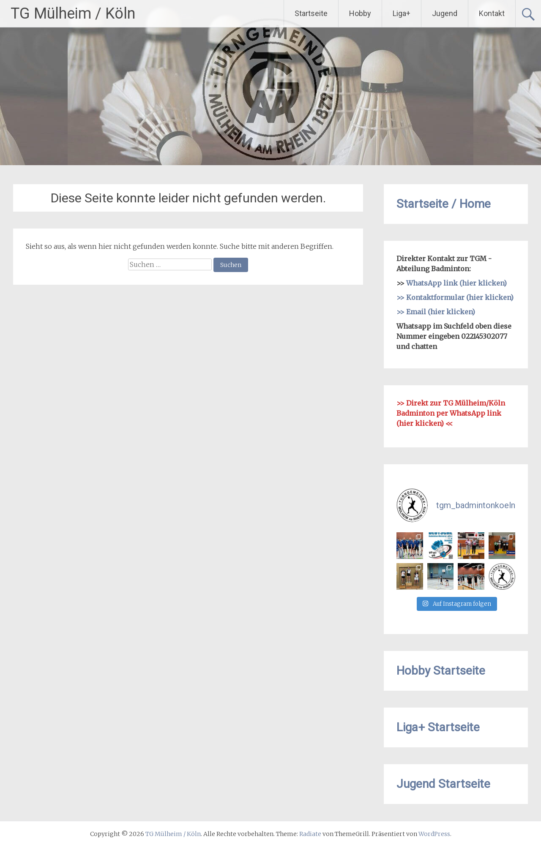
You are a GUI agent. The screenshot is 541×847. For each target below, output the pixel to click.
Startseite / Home (443, 204)
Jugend (444, 13)
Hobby (360, 13)
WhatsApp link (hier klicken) (456, 283)
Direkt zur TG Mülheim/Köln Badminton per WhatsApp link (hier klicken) (450, 413)
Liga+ (401, 13)
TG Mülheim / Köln (73, 13)
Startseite (311, 13)
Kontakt (492, 13)
